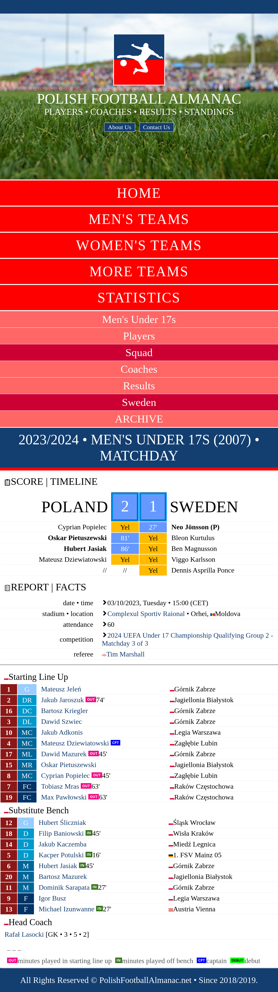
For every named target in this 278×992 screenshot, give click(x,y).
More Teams (139, 271)
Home (139, 193)
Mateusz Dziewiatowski (75, 743)
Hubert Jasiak (57, 866)
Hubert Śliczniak (62, 822)
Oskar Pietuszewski (68, 765)
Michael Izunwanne (66, 909)
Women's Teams (139, 245)
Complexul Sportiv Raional (146, 614)
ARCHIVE (139, 419)
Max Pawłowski (64, 797)
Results (139, 386)
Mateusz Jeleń (61, 689)
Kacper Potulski (61, 855)
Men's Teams (139, 219)
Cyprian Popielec (65, 775)
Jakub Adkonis (62, 732)
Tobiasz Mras (60, 786)
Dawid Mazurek (64, 754)
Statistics (138, 297)
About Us (119, 127)
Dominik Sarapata (64, 887)
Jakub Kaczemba (62, 844)
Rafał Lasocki (24, 934)
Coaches (139, 369)
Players (139, 336)
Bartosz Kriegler (64, 711)
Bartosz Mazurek (62, 876)
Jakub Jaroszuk (62, 700)
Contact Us (156, 127)
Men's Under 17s (139, 319)
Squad (139, 352)
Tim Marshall (125, 654)
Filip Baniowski (61, 833)
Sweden (139, 402)
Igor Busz (52, 898)
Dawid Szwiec (61, 721)
